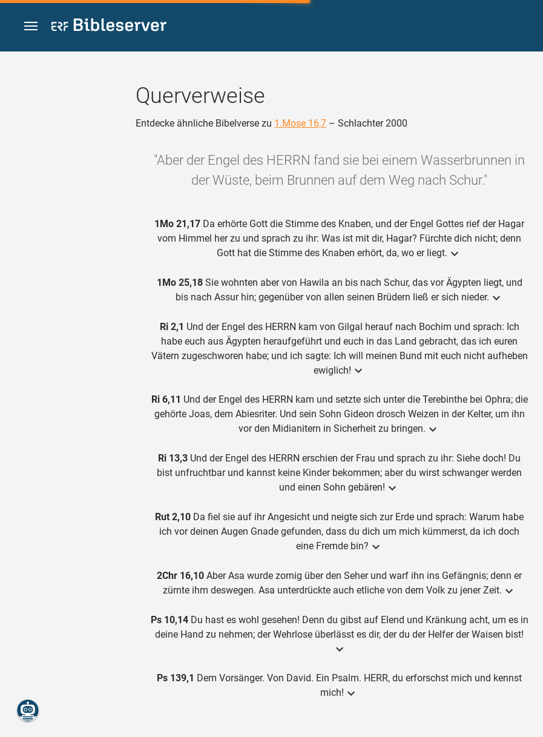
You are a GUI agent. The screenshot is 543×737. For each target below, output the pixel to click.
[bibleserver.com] (108, 27)
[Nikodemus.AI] (28, 710)
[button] (31, 26)
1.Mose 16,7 (300, 123)
